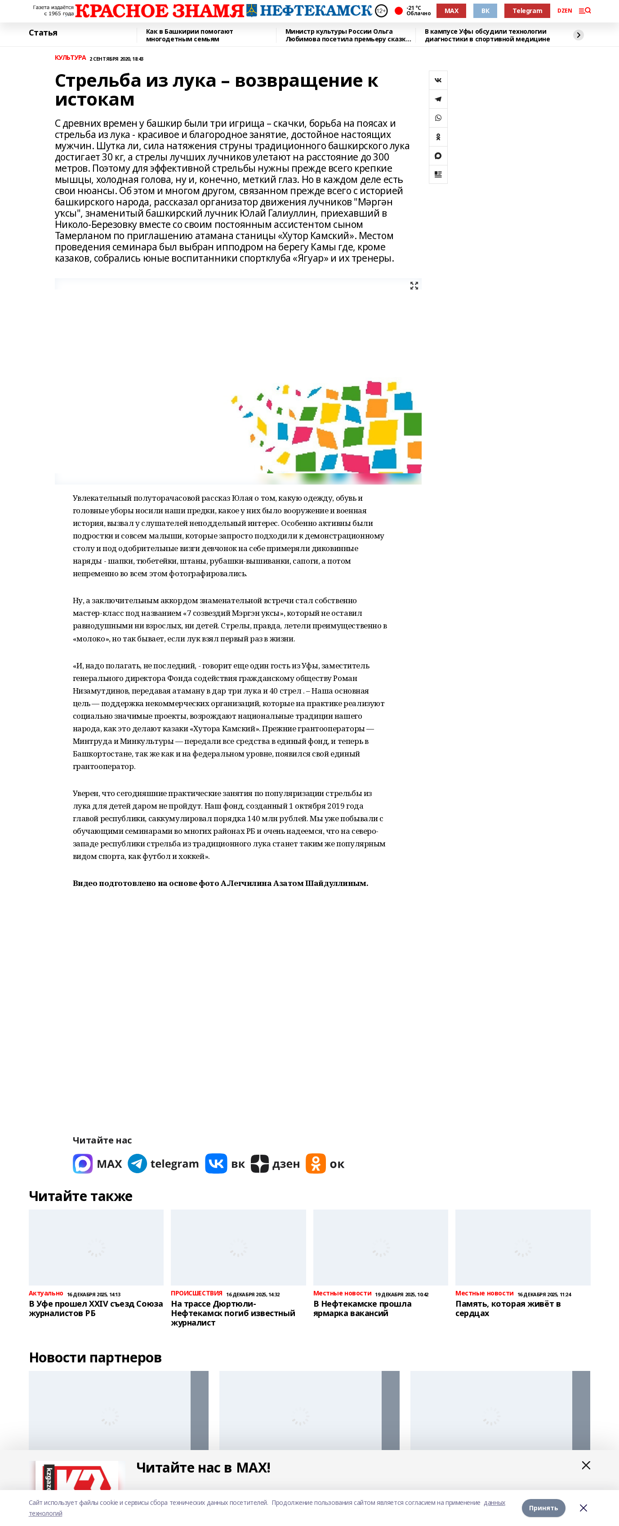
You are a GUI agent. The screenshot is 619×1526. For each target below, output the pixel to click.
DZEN (564, 10)
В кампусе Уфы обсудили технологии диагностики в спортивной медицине (487, 35)
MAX (452, 10)
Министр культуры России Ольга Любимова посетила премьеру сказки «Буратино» (347, 35)
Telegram (527, 10)
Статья (43, 33)
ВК (485, 10)
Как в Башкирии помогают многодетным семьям (189, 35)
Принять (543, 1508)
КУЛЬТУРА (70, 58)
